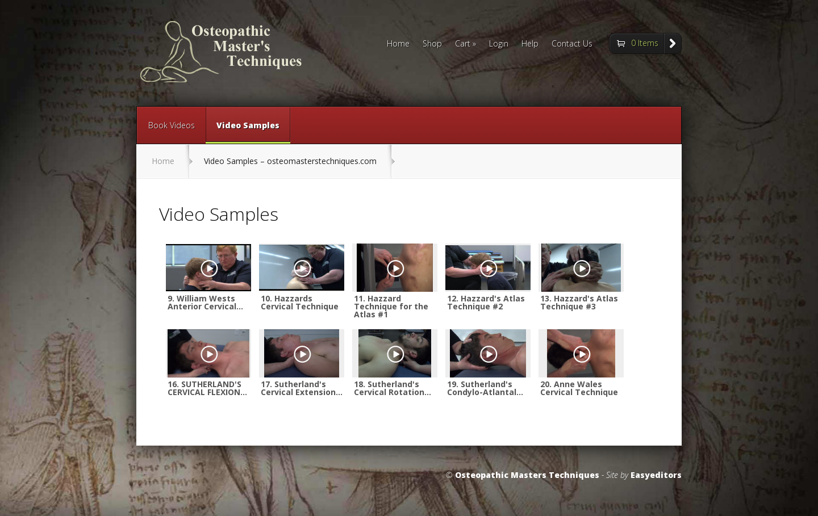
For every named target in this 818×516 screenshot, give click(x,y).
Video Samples (248, 132)
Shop (432, 44)
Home (398, 44)
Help (530, 44)
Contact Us (572, 44)
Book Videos (171, 125)
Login (498, 44)
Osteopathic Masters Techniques (527, 474)
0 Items (644, 42)
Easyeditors (656, 474)
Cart (465, 44)
